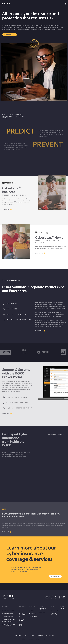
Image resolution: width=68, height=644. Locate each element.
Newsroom (32, 613)
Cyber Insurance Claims (42, 608)
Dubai (38, 639)
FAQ (26, 635)
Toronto (23, 639)
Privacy (40, 635)
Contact (53, 607)
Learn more (40, 330)
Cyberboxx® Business (8, 610)
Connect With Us (9, 34)
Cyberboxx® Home (7, 613)
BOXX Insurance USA (6, 4)
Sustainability (33, 616)
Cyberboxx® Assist (8, 616)
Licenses (32, 635)
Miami (31, 639)
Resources (22, 607)
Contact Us (54, 610)
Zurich (45, 639)
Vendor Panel (43, 613)
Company (32, 607)
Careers (31, 610)
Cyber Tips (22, 610)
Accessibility (50, 635)
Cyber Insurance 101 (22, 615)
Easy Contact (55, 576)
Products (5, 607)
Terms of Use (18, 635)
